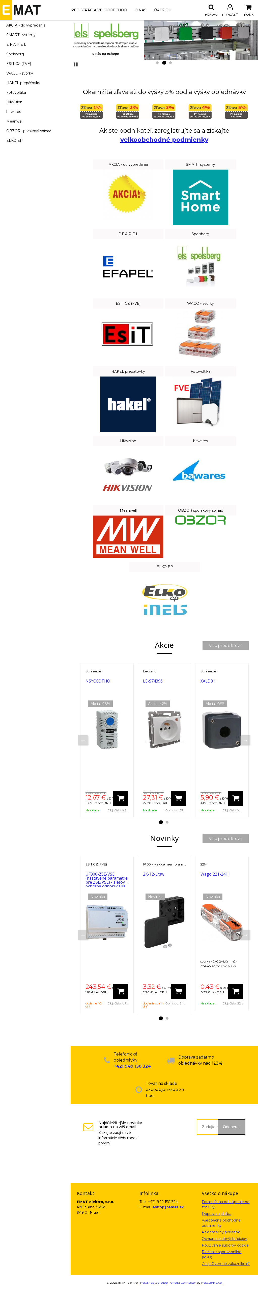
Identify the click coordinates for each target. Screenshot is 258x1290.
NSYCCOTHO (97, 681)
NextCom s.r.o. (211, 1282)
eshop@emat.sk (168, 1207)
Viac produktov (225, 645)
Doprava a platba (216, 1213)
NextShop (147, 1282)
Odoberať (231, 1127)
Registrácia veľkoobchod (99, 10)
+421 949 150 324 (132, 1066)
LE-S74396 (153, 681)
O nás (141, 10)
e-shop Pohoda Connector (177, 1282)
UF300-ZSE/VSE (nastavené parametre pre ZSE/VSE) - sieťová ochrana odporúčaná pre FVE (106, 882)
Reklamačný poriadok (221, 1232)
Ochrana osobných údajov (224, 1238)
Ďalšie (162, 10)
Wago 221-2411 (215, 874)
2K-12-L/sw (153, 874)
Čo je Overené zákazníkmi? (226, 1263)
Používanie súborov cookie (225, 1245)
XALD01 (207, 681)
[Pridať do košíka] (120, 798)
